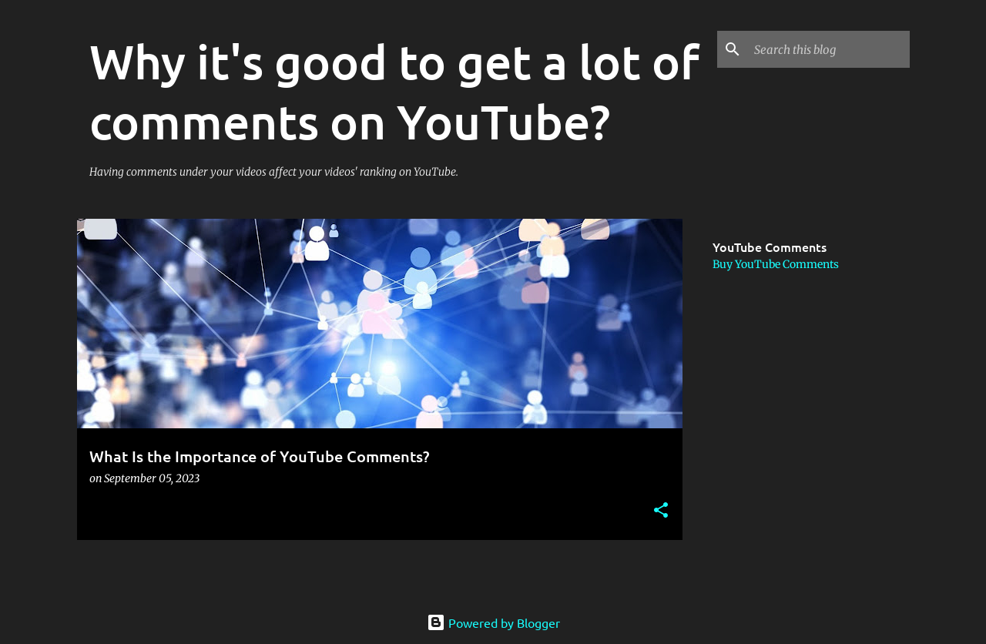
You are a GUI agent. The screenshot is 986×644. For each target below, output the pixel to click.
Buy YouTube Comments (776, 264)
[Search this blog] (829, 49)
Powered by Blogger (493, 622)
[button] (661, 511)
